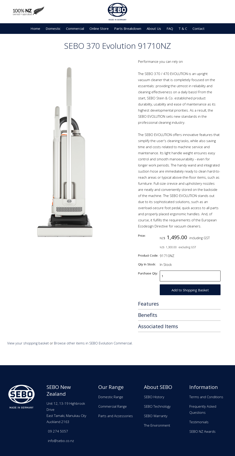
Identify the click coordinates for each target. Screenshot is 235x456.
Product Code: (148, 255)
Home (35, 28)
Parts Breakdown (127, 28)
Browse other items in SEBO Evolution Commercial (93, 343)
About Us (154, 28)
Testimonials (199, 422)
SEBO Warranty (155, 416)
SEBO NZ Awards (202, 431)
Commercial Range (112, 406)
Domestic (53, 28)
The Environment (157, 425)
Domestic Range (110, 397)
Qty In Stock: (147, 264)
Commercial (75, 28)
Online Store (99, 28)
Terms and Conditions (206, 397)
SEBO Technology (157, 406)
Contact (198, 28)
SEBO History (154, 397)
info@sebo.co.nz (61, 440)
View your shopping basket (28, 343)
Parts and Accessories (115, 416)
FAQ (170, 28)
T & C (183, 28)
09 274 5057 (58, 431)
